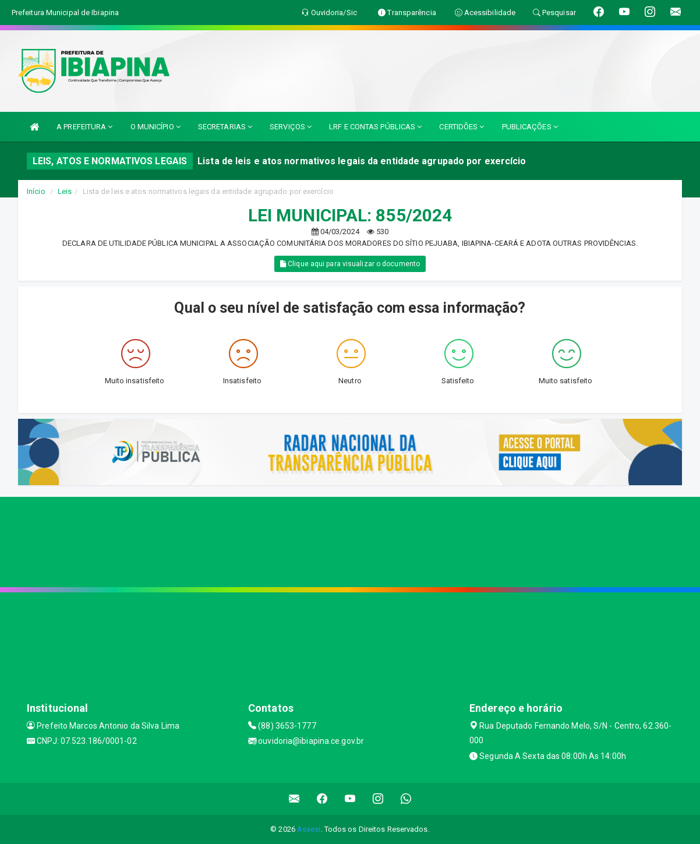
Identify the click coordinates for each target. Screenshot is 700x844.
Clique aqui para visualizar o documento (350, 264)
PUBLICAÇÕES (530, 126)
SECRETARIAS (225, 126)
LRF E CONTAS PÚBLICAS (375, 126)
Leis (65, 191)
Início (36, 191)
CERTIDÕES (461, 126)
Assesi (309, 829)
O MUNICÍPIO (155, 126)
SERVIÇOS (291, 126)
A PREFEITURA (84, 126)
